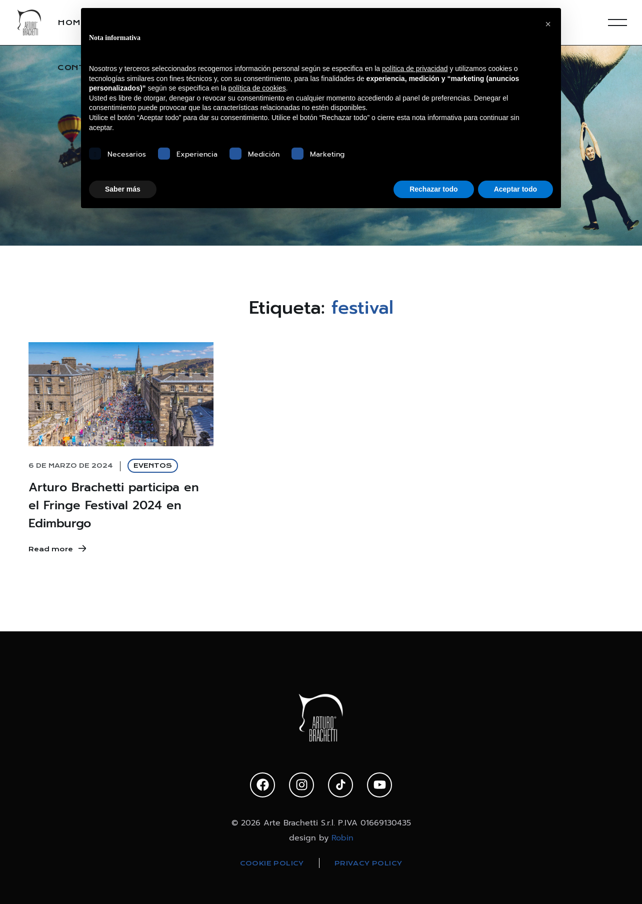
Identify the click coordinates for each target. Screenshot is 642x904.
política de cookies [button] (257, 88)
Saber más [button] (122, 189)
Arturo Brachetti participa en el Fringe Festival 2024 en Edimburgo (113, 505)
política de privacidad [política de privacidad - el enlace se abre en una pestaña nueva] (415, 69)
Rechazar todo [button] (434, 189)
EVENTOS (153, 465)
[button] (548, 24)
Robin (343, 838)
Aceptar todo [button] (515, 189)
